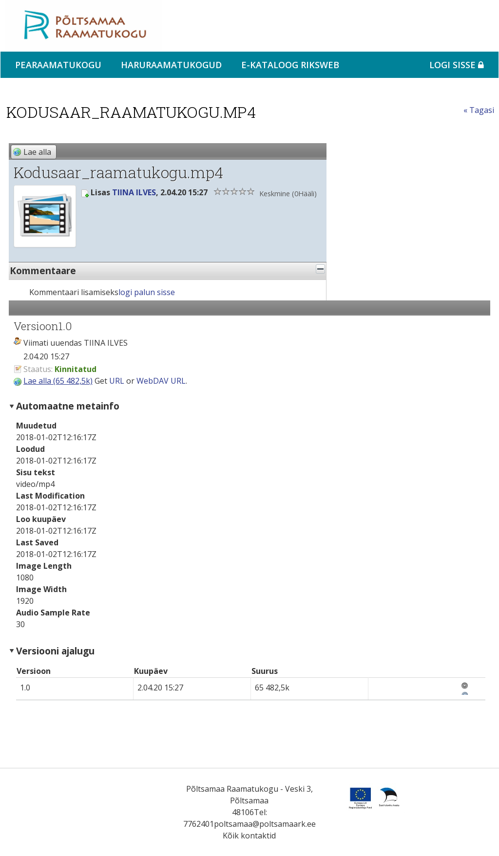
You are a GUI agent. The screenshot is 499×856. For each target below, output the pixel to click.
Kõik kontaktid (249, 835)
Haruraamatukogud (171, 65)
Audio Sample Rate (53, 612)
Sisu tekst (35, 472)
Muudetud (36, 425)
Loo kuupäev (41, 519)
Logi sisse (456, 65)
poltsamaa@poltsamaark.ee (265, 824)
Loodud (30, 449)
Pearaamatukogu (58, 65)
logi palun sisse (146, 292)
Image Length (44, 565)
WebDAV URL (161, 380)
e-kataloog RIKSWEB (290, 65)
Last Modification (50, 495)
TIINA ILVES (134, 192)
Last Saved (37, 542)
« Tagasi (478, 110)
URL (116, 380)
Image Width (41, 589)
